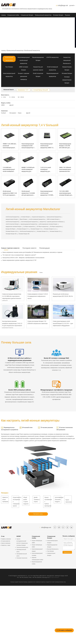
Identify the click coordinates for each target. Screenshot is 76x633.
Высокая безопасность (52, 549)
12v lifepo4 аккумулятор (29, 226)
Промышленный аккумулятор (43, 15)
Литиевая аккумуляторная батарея (66, 80)
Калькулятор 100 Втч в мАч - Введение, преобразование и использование (23, 257)
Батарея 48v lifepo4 (10, 229)
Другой (11, 105)
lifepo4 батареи (23, 219)
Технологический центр (22, 547)
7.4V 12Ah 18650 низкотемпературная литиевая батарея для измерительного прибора (65, 193)
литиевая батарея (25, 216)
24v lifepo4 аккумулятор (42, 226)
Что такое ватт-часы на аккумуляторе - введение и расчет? (19, 255)
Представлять (67, 552)
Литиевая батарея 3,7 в (23, 229)
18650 (3, 105)
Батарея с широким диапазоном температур (23, 76)
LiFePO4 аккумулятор (52, 57)
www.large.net (45, 577)
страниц (3, 15)
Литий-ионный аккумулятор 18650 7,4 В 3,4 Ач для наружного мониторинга (10, 193)
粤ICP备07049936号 (54, 577)
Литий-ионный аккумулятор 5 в (27, 231)
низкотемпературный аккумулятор (29, 221)
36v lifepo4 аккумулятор (56, 226)
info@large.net (63, 5)
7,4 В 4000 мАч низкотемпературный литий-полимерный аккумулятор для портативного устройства (9, 169)
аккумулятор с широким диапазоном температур (52, 221)
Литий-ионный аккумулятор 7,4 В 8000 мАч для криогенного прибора (28, 193)
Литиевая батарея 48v (24, 233)
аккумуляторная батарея (12, 219)
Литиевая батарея (58, 15)
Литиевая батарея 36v (11, 233)
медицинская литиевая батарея (13, 226)
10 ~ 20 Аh (21, 97)
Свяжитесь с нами (5, 545)
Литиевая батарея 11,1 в (50, 229)
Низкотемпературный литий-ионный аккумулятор (23, 60)
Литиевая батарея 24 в (55, 231)
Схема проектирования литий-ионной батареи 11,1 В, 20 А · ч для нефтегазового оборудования (63, 323)
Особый (3, 113)
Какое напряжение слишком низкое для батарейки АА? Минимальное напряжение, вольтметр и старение (32, 252)
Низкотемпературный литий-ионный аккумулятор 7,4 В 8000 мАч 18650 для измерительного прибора (47, 193)
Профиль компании (6, 539)
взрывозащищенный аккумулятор (29, 224)
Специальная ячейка (13, 15)
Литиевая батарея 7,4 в (36, 229)
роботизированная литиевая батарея (48, 224)
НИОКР (3, 19)
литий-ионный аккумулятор (12, 216)
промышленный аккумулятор (54, 216)
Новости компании (5, 543)
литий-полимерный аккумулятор (37, 219)
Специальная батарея (27, 15)
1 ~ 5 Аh (3, 97)
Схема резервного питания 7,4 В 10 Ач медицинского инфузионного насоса (38, 296)
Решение (67, 15)
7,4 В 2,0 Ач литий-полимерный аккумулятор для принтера (45, 169)
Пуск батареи (9, 67)
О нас (14, 19)
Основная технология (21, 558)
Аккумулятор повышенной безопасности (67, 60)
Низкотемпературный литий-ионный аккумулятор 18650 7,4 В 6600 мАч (47, 146)
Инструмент (13, 113)
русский (72, 5)
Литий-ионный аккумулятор (32, 50)
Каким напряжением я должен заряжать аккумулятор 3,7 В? (19, 260)
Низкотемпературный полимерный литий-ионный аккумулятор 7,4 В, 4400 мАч (28, 146)
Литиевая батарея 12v (42, 231)
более (41, 272)
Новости (9, 19)
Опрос (19, 113)
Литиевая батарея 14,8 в (12, 231)
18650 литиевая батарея (53, 219)
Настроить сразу (38, 514)
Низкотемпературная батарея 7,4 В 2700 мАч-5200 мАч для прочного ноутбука (65, 146)
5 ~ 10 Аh (12, 97)
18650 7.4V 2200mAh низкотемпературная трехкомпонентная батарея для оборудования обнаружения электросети (65, 169)
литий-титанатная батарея (12, 224)
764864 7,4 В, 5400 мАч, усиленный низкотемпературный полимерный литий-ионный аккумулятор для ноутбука (10, 146)
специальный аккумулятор (38, 216)
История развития (5, 541)
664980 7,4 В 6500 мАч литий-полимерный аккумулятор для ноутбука (28, 169)
